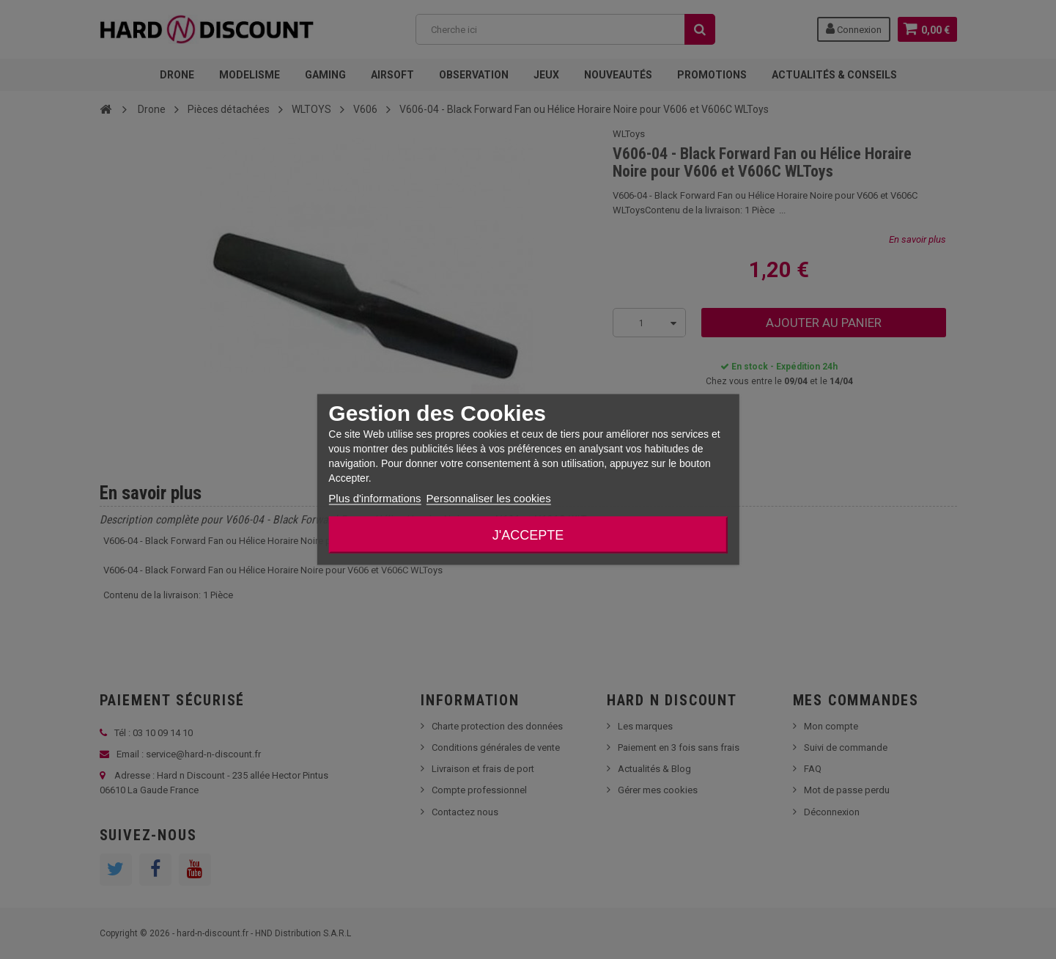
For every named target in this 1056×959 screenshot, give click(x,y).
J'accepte (528, 535)
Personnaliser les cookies (489, 498)
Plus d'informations (374, 498)
